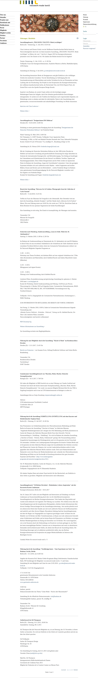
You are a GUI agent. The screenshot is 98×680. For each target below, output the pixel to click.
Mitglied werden (5, 33)
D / (84, 26)
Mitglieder (3, 30)
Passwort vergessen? (89, 48)
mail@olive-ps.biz (36, 653)
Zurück (63, 670)
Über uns (3, 15)
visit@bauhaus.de (55, 596)
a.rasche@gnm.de (32, 281)
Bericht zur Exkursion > (27, 350)
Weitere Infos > (24, 111)
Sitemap (85, 17)
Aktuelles (3, 17)
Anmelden (86, 46)
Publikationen (4, 25)
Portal (2, 28)
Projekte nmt (4, 20)
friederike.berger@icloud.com (50, 146)
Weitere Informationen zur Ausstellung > (32, 326)
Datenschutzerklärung (89, 24)
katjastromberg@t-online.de (53, 395)
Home (85, 15)
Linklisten (3, 43)
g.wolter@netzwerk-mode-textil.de (54, 71)
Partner (2, 38)
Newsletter (3, 40)
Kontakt (85, 19)
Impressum (86, 22)
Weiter (76, 670)
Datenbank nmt (5, 22)
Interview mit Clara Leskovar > (29, 106)
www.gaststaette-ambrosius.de (29, 582)
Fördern (2, 35)
